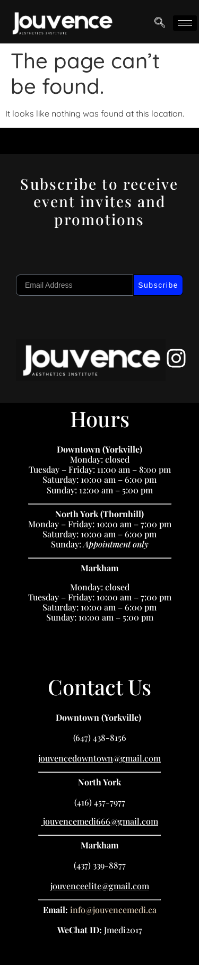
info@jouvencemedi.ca (113, 909)
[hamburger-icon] (185, 23)
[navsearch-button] (159, 23)
